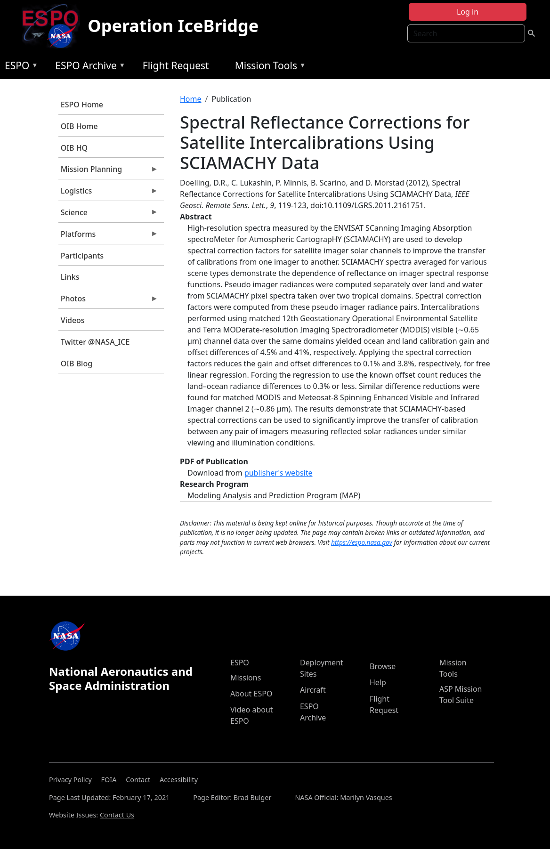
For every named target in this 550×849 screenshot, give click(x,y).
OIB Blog (76, 363)
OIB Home (79, 126)
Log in (467, 12)
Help (378, 682)
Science (108, 214)
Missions (245, 677)
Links (70, 277)
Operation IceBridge (173, 25)
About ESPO (251, 693)
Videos (73, 320)
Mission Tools (268, 67)
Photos (108, 300)
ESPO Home (82, 104)
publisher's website (278, 473)
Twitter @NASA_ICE (95, 342)
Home (191, 99)
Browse (383, 666)
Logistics (108, 193)
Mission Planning (108, 171)
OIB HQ (74, 148)
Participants (82, 256)
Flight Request (176, 65)
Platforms (108, 236)
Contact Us (117, 814)
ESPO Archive (87, 67)
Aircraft (313, 690)
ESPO (19, 67)
